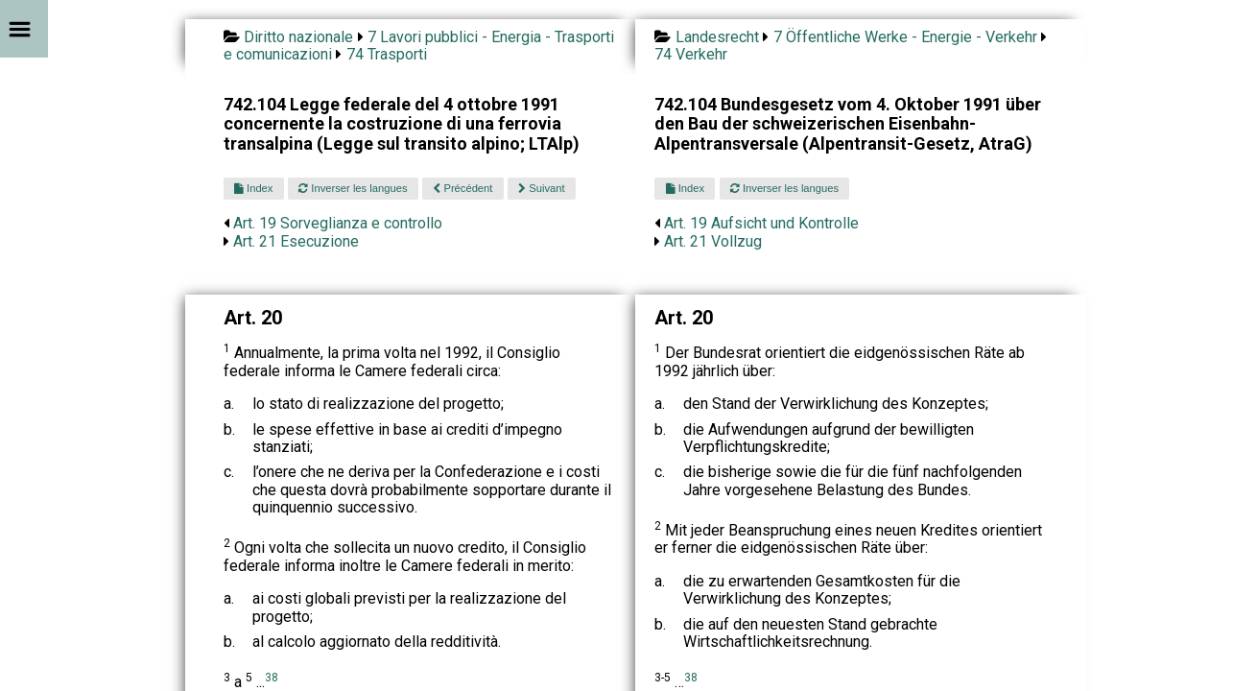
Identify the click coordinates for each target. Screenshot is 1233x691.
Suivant (541, 188)
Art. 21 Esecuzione (296, 241)
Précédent (462, 188)
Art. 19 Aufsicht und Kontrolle (761, 223)
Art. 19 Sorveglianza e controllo (337, 223)
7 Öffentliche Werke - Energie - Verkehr (905, 37)
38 (271, 677)
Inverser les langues (352, 188)
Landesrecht (717, 37)
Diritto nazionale (298, 37)
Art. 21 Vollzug (713, 241)
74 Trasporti (386, 54)
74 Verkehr (690, 54)
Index (253, 188)
